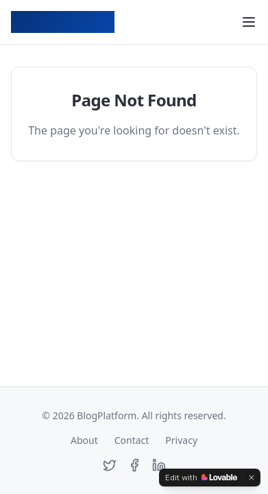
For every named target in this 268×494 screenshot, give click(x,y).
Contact (131, 440)
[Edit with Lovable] (201, 477)
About (84, 440)
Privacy (181, 440)
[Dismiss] (251, 477)
